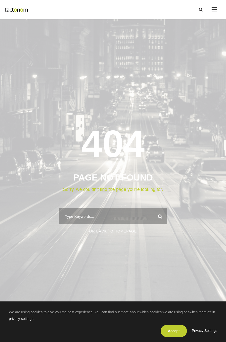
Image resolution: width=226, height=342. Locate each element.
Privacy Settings (204, 331)
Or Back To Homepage (113, 231)
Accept (174, 331)
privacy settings (21, 319)
